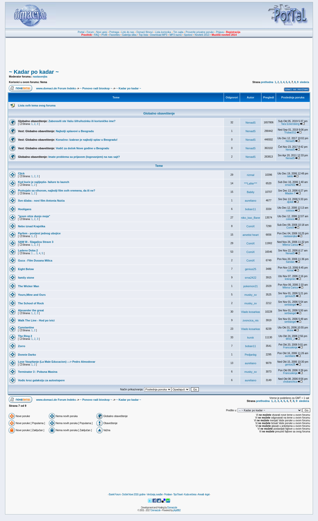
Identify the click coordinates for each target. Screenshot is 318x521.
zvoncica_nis (250, 320)
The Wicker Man (28, 286)
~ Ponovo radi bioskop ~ (96, 88)
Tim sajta (178, 32)
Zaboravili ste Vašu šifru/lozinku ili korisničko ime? (82, 121)
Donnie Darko (27, 354)
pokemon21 (250, 286)
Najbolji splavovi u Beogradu (75, 131)
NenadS (251, 122)
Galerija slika (129, 34)
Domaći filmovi (144, 32)
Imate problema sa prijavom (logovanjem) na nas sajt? (84, 156)
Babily (250, 192)
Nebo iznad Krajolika (31, 226)
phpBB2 (177, 510)
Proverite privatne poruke (200, 32)
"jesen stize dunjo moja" (34, 216)
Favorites (114, 34)
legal (207, 494)
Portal (81, 32)
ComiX (250, 226)
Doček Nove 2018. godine (133, 494)
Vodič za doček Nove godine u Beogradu (82, 148)
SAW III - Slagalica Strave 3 (35, 241)
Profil (104, 34)
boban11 (250, 209)
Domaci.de (172, 507)
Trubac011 (290, 132)
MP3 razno (176, 34)
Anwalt (200, 494)
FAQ (96, 34)
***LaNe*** (250, 183)
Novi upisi (101, 32)
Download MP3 (158, 34)
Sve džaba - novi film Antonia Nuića (41, 200)
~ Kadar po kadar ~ (34, 72)
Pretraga (114, 32)
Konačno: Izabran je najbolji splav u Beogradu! (86, 139)
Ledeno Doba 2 (28, 250)
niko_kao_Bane (250, 217)
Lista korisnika (163, 32)
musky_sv (251, 294)
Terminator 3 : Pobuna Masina (37, 371)
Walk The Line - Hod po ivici (36, 320)
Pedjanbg (251, 354)
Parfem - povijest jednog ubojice (39, 233)
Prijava (220, 32)
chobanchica (290, 381)
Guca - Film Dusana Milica (35, 260)
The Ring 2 (25, 336)
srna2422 (290, 184)
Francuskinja (290, 347)
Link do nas (127, 32)
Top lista (143, 34)
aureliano (250, 200)
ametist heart (251, 234)
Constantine (26, 327)
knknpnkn (290, 279)
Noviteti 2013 (202, 34)
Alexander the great (31, 310)
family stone (26, 277)
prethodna (267, 82)
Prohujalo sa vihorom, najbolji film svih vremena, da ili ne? (56, 190)
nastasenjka (40, 76)
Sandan (290, 261)
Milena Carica (290, 244)
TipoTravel (178, 494)
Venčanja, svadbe (155, 494)
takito (290, 176)
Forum (90, 32)
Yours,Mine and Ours (32, 294)
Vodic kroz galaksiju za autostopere (41, 380)
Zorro (21, 346)
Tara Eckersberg (290, 124)
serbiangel (290, 304)
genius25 (250, 269)
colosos (290, 210)
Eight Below (26, 269)
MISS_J (290, 339)
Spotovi (188, 34)
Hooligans (24, 209)
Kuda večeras (190, 494)
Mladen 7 (290, 193)
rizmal (250, 174)
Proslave (168, 494)
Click (21, 173)
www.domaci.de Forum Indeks (56, 88)
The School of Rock (31, 303)
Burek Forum (115, 494)
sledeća (304, 82)
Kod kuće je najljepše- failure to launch (43, 181)
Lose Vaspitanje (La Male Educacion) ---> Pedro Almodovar (56, 361)
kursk (250, 337)
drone (290, 330)
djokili (290, 202)
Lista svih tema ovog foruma (36, 105)
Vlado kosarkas (250, 311)
